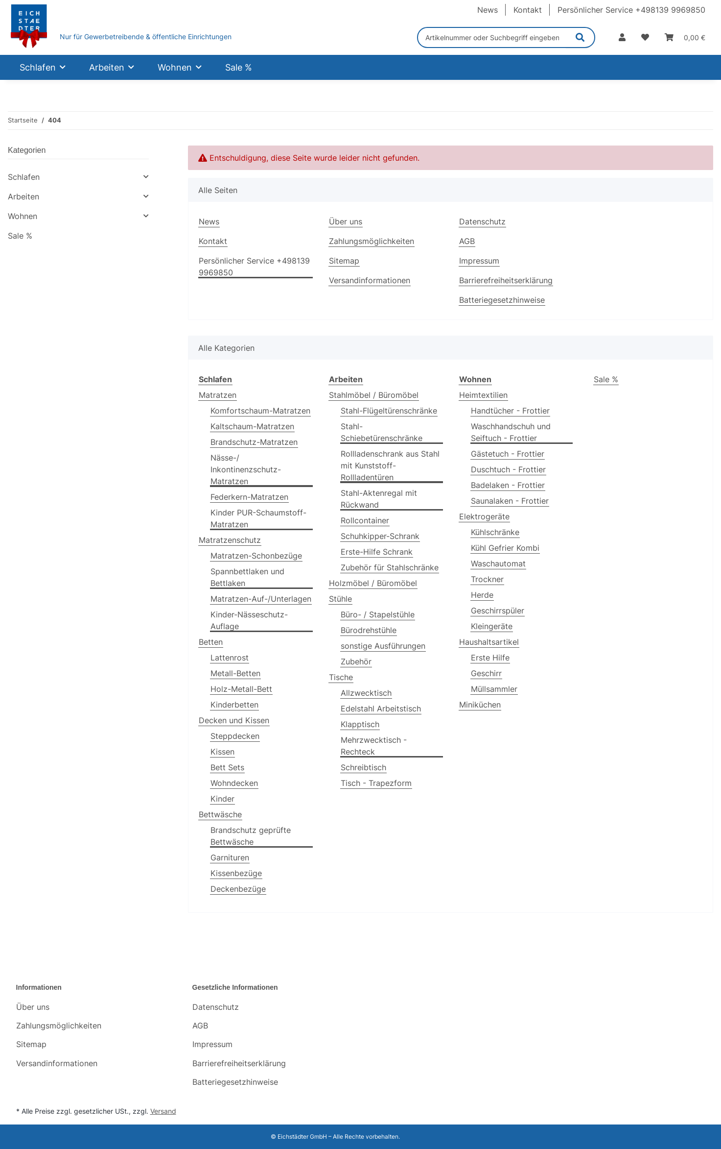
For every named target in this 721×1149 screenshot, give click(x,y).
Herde (482, 595)
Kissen (222, 752)
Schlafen (24, 177)
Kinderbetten (234, 704)
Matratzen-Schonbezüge (256, 556)
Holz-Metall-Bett (241, 689)
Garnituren (229, 857)
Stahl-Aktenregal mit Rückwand (379, 499)
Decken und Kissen (234, 720)
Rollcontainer (365, 520)
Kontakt (527, 10)
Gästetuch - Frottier (507, 454)
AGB (467, 241)
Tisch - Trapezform (376, 783)
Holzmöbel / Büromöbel (373, 583)
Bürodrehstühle (368, 630)
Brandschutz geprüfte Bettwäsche (250, 836)
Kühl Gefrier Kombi (505, 548)
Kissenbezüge (236, 873)
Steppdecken (234, 736)
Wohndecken (234, 783)
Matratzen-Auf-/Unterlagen (260, 599)
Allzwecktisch (366, 693)
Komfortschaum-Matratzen (260, 411)
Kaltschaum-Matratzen (252, 426)
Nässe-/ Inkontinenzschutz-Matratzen (245, 469)
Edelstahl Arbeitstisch (381, 708)
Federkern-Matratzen (249, 497)
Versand (163, 1111)
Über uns (345, 221)
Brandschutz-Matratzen (254, 442)
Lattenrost (229, 657)
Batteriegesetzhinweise (502, 300)
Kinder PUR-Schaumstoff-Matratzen (258, 518)
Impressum (479, 261)
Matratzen (217, 395)
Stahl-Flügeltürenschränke (389, 411)
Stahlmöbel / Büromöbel (374, 395)
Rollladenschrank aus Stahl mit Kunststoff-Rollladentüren (390, 465)
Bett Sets (227, 767)
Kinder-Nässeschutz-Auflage (249, 620)
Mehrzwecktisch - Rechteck (374, 746)
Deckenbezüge (238, 889)
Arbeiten (23, 196)
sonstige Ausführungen (383, 646)
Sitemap (344, 261)
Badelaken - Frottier (508, 485)
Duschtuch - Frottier (508, 469)
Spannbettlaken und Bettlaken (247, 577)
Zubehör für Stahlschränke (390, 567)
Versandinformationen (369, 280)
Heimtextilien (483, 395)
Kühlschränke (495, 532)
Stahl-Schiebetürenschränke (381, 432)
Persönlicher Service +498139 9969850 (631, 10)
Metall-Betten (235, 673)
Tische (341, 677)
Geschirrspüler (497, 610)
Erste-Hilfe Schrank (377, 552)
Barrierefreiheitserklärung (506, 280)
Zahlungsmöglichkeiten (371, 241)
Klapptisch (360, 724)
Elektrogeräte (484, 516)
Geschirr (486, 673)
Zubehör (356, 661)
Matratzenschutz (230, 540)
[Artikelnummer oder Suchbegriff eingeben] (491, 37)
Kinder (222, 799)
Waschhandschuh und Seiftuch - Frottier (511, 432)
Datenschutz (482, 221)
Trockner (487, 579)
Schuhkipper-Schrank (380, 536)
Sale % (606, 379)
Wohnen (22, 216)
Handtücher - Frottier (510, 411)
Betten (211, 642)
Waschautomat (498, 563)
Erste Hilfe (490, 657)
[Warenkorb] (685, 37)
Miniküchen (480, 704)
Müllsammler (494, 689)
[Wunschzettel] (645, 37)
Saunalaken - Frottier (510, 501)
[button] (622, 37)
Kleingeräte (491, 626)
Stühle (340, 599)
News (487, 10)
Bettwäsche (220, 814)
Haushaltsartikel (489, 642)
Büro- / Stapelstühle (378, 614)
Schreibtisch (363, 767)
